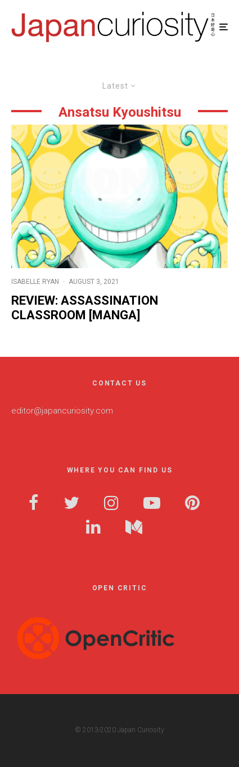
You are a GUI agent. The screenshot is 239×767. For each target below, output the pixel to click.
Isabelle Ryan (35, 282)
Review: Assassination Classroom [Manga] (84, 307)
